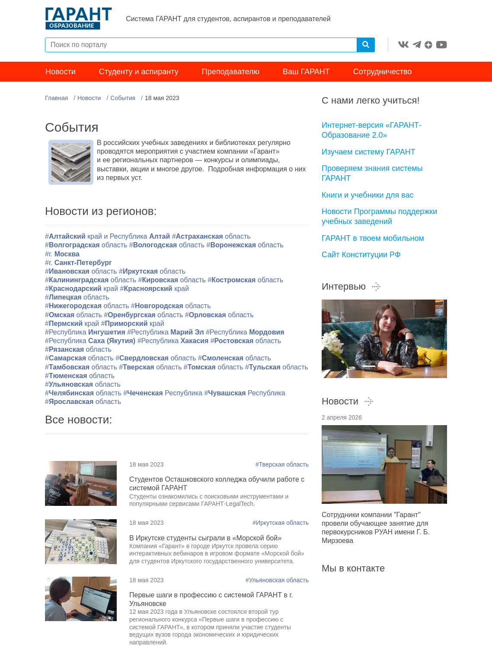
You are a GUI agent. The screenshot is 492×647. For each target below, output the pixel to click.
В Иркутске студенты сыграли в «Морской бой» (205, 538)
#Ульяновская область (277, 580)
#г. (62, 254)
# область (80, 376)
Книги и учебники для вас (368, 195)
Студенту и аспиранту (139, 72)
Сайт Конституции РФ (361, 255)
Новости (60, 72)
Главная (56, 98)
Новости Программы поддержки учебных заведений (379, 217)
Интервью (351, 287)
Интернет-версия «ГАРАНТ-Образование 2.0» (372, 131)
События (122, 98)
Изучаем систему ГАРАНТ (368, 152)
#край (81, 289)
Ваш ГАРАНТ (306, 72)
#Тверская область (282, 464)
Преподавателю (230, 72)
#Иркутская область (280, 523)
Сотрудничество (382, 72)
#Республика (86, 333)
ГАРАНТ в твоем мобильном (373, 238)
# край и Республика (108, 237)
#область (211, 237)
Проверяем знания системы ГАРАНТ (372, 174)
